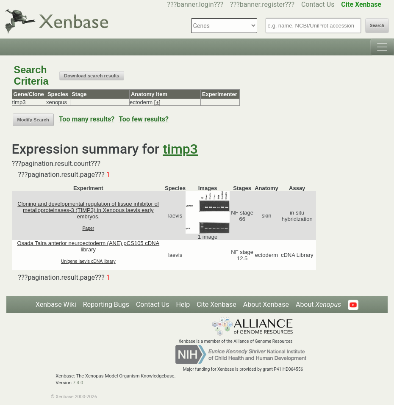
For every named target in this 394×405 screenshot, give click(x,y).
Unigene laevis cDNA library (88, 261)
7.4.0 (78, 383)
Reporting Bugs (106, 304)
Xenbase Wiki (56, 304)
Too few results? (144, 119)
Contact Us (318, 4)
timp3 (180, 149)
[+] (157, 102)
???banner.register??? (262, 4)
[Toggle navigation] (382, 47)
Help (183, 304)
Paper (88, 228)
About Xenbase (266, 304)
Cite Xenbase (216, 304)
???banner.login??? (195, 4)
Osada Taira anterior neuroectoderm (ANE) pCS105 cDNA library (88, 246)
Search (377, 25)
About (318, 304)
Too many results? (86, 119)
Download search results (91, 75)
